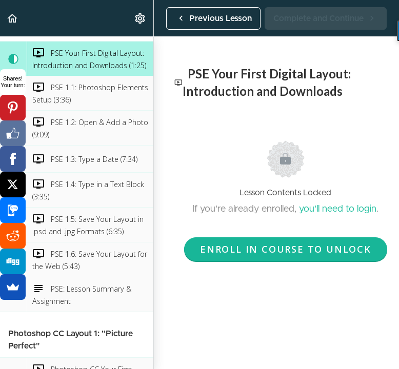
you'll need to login (337, 209)
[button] (13, 18)
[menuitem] (140, 18)
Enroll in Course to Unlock (285, 249)
